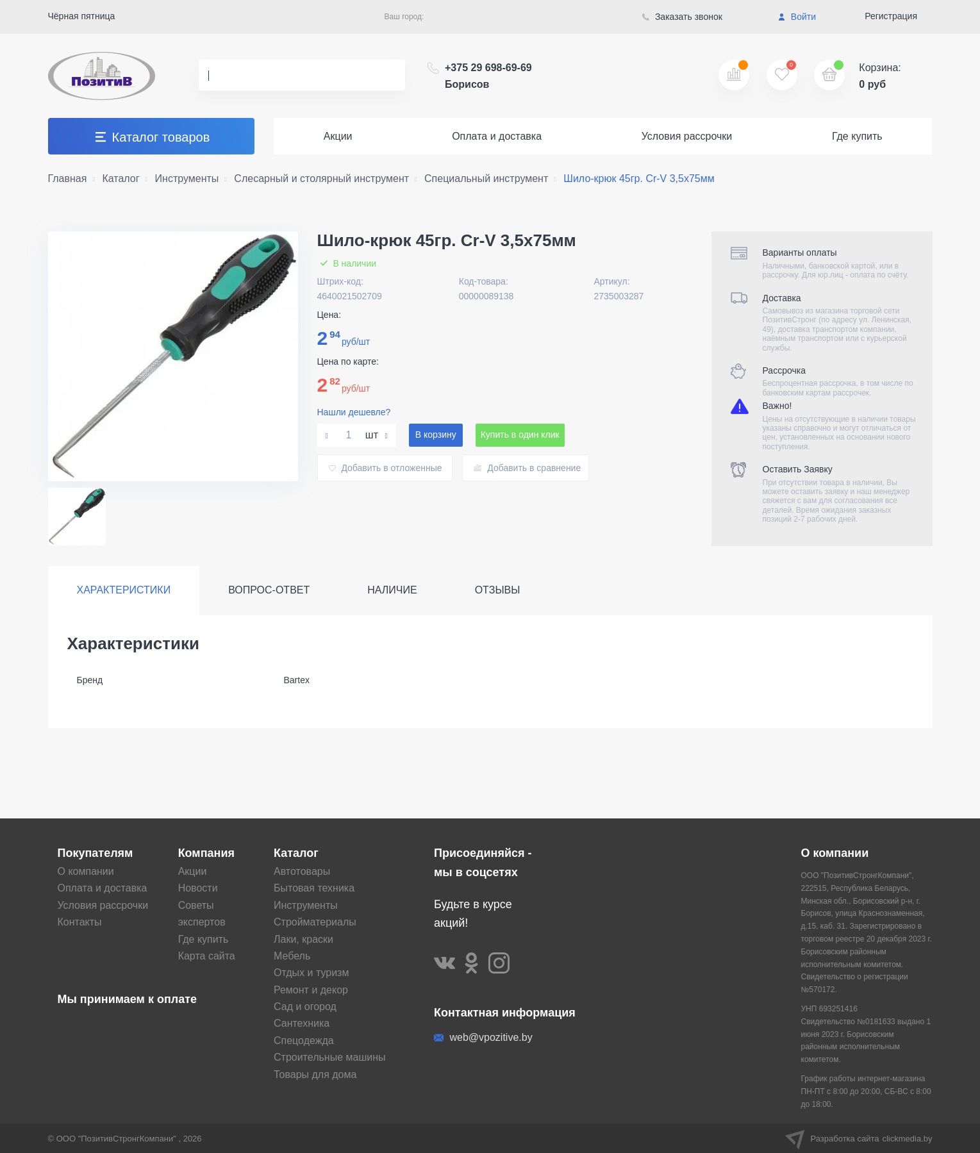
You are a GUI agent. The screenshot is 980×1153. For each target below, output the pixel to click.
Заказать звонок (682, 17)
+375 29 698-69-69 (488, 76)
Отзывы (497, 590)
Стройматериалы (315, 922)
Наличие (392, 590)
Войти (797, 17)
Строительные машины (330, 1057)
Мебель (292, 955)
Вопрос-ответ (269, 590)
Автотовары (302, 871)
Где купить (857, 136)
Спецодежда (304, 1040)
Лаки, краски (303, 939)
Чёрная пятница (81, 16)
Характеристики (124, 590)
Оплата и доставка (497, 136)
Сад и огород (305, 1006)
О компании (86, 871)
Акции (338, 136)
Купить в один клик (520, 434)
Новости (198, 888)
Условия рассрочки (687, 136)
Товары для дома (315, 1074)
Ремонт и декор (311, 989)
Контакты (80, 922)
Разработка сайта (859, 1138)
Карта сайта (206, 955)
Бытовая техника (314, 888)
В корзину (435, 434)
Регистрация (891, 16)
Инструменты (306, 905)
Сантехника (301, 1023)
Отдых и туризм (311, 972)
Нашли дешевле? (354, 412)
